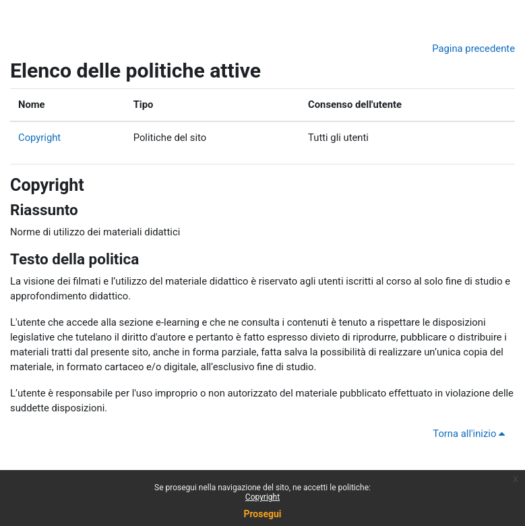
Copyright (39, 138)
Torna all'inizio (471, 434)
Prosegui (262, 513)
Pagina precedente (473, 48)
